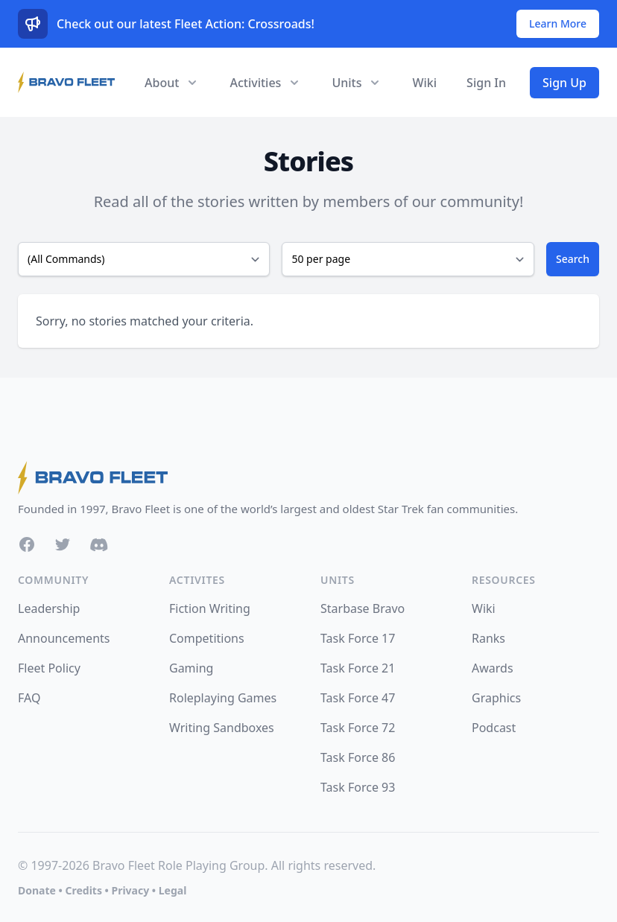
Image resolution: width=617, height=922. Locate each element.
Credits (83, 890)
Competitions (206, 638)
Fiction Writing (209, 608)
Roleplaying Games (222, 698)
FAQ (29, 698)
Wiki (424, 82)
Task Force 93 (357, 787)
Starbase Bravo (362, 608)
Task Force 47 (357, 698)
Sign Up (564, 82)
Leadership (49, 608)
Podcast (494, 727)
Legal (173, 890)
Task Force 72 (357, 727)
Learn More (557, 23)
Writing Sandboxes (221, 727)
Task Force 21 (357, 668)
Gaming (191, 668)
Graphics (496, 698)
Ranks (488, 638)
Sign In (486, 82)
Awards (492, 668)
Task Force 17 (357, 638)
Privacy (130, 890)
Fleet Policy (49, 668)
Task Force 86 (357, 757)
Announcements (64, 638)
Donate (37, 890)
